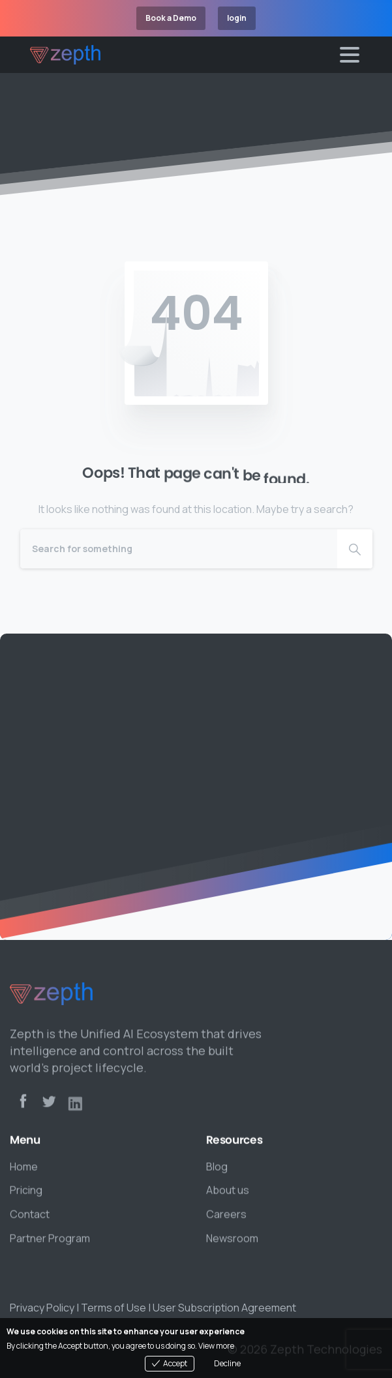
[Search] (178, 548)
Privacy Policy (42, 1307)
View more (216, 1345)
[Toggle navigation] (350, 55)
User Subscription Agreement (224, 1307)
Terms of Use (113, 1307)
